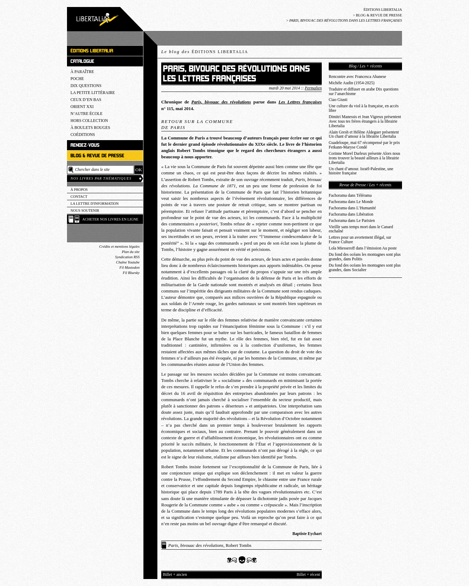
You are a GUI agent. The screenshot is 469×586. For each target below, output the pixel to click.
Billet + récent (308, 574)
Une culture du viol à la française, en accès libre (364, 108)
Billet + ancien (175, 574)
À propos (79, 189)
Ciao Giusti (338, 99)
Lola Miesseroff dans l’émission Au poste (363, 248)
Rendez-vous (84, 145)
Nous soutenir (84, 210)
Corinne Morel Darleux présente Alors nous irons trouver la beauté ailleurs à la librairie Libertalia (364, 158)
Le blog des (204, 51)
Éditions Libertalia (383, 10)
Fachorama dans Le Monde (351, 202)
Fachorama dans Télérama (350, 195)
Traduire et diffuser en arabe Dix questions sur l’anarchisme (364, 91)
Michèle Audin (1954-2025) (351, 83)
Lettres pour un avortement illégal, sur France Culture (360, 239)
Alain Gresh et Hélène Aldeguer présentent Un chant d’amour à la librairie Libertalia (364, 134)
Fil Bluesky (131, 273)
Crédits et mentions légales (119, 246)
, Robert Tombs (209, 545)
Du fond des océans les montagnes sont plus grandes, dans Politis (365, 256)
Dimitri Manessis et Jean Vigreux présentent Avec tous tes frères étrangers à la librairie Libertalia (365, 121)
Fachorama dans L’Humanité (352, 208)
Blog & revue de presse (379, 15)
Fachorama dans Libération (351, 214)
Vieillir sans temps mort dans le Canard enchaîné (361, 229)
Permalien (313, 88)
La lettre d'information (94, 203)
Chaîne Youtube (128, 262)
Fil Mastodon (129, 267)
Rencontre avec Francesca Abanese (357, 76)
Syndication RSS (127, 257)
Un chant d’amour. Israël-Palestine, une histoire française (361, 171)
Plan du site (131, 252)
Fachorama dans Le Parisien (352, 220)
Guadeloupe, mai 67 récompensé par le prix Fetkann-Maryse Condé (364, 145)
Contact (78, 196)
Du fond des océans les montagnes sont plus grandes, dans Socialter (365, 267)
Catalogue (82, 61)
